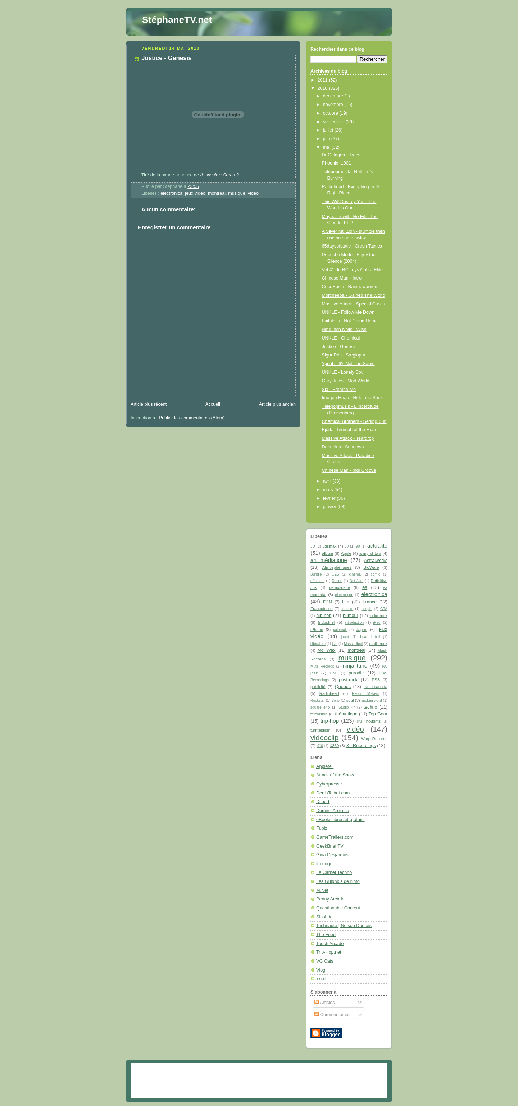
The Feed (326, 934)
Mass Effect (353, 644)
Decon (337, 581)
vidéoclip (324, 738)
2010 (323, 88)
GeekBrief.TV (330, 846)
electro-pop (344, 595)
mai (327, 147)
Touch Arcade (330, 943)
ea (364, 587)
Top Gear (378, 713)
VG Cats (324, 961)
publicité (318, 687)
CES (335, 574)
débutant (317, 581)
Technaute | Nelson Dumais (344, 925)
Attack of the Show (335, 775)
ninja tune (355, 666)
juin (327, 138)
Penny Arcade (330, 899)
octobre (331, 113)
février (330, 498)
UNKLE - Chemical (341, 338)
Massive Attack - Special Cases (353, 304)
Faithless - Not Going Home (350, 320)
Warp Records (374, 739)
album (327, 553)
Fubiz (321, 828)
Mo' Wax (326, 650)
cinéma (355, 574)
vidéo (253, 193)
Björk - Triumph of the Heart (350, 429)
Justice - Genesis (166, 58)
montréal (217, 193)
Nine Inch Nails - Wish (344, 329)
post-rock (348, 679)
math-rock (378, 643)
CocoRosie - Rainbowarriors (350, 286)
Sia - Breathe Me (339, 389)
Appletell (324, 766)
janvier (330, 506)
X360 (334, 745)
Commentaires (332, 1014)
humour (350, 615)
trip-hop (330, 721)
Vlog (320, 970)
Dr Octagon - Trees (341, 154)
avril (328, 481)
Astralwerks (375, 560)
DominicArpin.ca (332, 810)
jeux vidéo (195, 193)
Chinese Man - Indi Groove (349, 470)
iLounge (324, 863)
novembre (334, 104)
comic (375, 574)
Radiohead (329, 693)
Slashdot (325, 917)
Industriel (326, 622)
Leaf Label (370, 637)
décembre (334, 95)
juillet (329, 130)
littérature (318, 644)
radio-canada (375, 687)
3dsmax (329, 546)
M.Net (322, 890)
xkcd (321, 978)
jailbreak (340, 630)
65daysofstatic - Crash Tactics (352, 246)
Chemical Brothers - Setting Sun (354, 421)
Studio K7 (346, 707)
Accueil (212, 404)
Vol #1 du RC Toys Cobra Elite (352, 269)
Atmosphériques (336, 567)
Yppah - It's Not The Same (348, 363)
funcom (347, 609)
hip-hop (323, 615)
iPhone (316, 629)
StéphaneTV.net (177, 19)
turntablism (320, 730)
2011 (323, 80)
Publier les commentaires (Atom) (192, 417)
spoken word (371, 700)
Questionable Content (338, 908)
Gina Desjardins (332, 854)
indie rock (378, 615)
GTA (383, 609)
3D (312, 546)
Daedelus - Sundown (343, 447)
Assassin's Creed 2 (219, 175)
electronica (171, 193)
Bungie (316, 574)
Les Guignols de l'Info (338, 881)
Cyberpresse (329, 784)
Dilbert (322, 801)
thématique (346, 713)
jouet (345, 637)
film (345, 601)
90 (358, 546)
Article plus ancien (277, 404)
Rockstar (317, 700)
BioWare (371, 567)
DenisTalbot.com (333, 793)
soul (350, 700)
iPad (376, 623)
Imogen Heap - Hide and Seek (352, 397)
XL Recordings (361, 745)
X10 (320, 746)
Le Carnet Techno (334, 872)
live (334, 644)
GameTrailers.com (334, 837)
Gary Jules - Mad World (345, 380)
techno (370, 707)
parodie (356, 673)
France (370, 601)
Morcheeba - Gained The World (353, 295)
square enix (320, 707)
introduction (354, 623)
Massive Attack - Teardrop (348, 438)
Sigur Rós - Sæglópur (343, 355)
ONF (333, 673)
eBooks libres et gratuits (340, 819)
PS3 (376, 680)
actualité (377, 546)
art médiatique (328, 560)
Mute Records (322, 666)
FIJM (327, 602)
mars (329, 489)
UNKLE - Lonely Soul (343, 372)
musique (236, 193)
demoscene (339, 587)
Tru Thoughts (368, 721)
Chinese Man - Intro (342, 278)
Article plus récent (149, 404)
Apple (346, 553)
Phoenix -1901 (336, 163)
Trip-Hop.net (328, 952)
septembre (334, 121)
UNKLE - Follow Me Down (348, 312)
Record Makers (365, 694)
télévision (318, 714)
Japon (361, 629)
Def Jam (357, 581)
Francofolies (321, 609)
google (366, 609)
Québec (343, 686)
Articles (324, 1002)
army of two (370, 553)
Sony (335, 700)
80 (347, 546)
